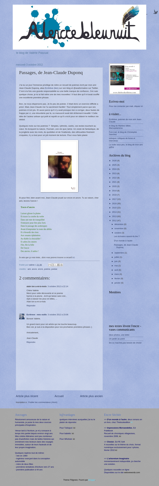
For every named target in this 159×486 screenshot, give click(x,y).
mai (116, 265)
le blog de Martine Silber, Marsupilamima (120, 127)
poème (47, 269)
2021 (114, 182)
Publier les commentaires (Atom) (42, 402)
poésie (54, 269)
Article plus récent (27, 396)
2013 (114, 216)
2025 (114, 165)
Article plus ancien (91, 396)
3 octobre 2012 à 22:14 (58, 286)
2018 (114, 195)
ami (29, 269)
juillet (117, 257)
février (117, 278)
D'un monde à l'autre (123, 241)
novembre (119, 228)
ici (74, 428)
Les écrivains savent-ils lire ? (127, 236)
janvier (117, 283)
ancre (34, 269)
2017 (114, 199)
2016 (114, 203)
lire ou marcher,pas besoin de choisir (125, 343)
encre (40, 269)
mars (116, 274)
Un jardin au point (117, 339)
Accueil (59, 396)
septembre (119, 253)
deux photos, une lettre (119, 335)
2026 (114, 160)
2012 (114, 220)
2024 (114, 169)
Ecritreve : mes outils (37, 314)
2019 (114, 190)
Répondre (31, 305)
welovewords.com (132, 472)
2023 (114, 173)
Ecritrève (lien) (52, 88)
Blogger (92, 480)
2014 (114, 212)
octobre (118, 233)
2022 (114, 178)
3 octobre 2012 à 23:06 (58, 314)
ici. (74, 257)
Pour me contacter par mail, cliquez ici (126, 106)
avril (116, 270)
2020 (114, 186)
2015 (114, 208)
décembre (119, 224)
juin (116, 261)
